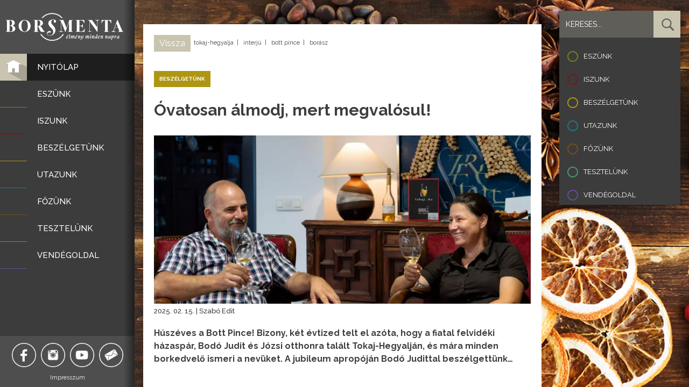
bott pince (285, 42)
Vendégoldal (609, 195)
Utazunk (600, 125)
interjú (252, 42)
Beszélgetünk (610, 102)
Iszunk (596, 79)
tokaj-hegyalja (214, 42)
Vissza (172, 43)
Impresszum (67, 377)
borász (319, 42)
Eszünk (597, 56)
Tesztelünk (605, 172)
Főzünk (598, 149)
